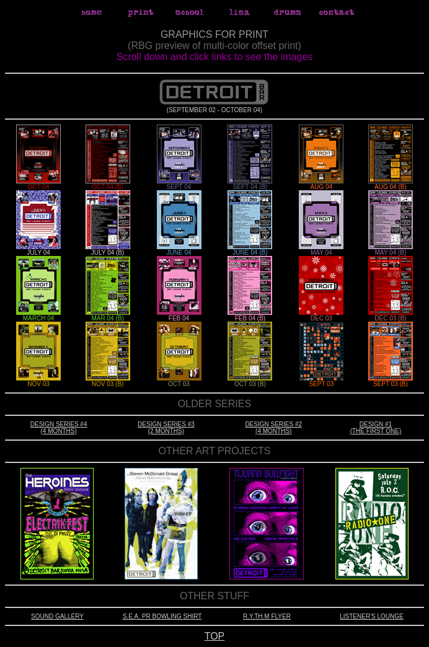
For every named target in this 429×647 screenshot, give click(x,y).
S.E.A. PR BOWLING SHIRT (162, 616)
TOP (215, 636)
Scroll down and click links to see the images (215, 56)
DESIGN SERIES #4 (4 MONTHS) (58, 427)
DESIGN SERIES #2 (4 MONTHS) (273, 427)
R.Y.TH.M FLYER (267, 616)
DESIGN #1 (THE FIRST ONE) (376, 427)
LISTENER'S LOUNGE (372, 616)
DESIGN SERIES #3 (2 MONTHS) (166, 427)
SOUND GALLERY (57, 616)
